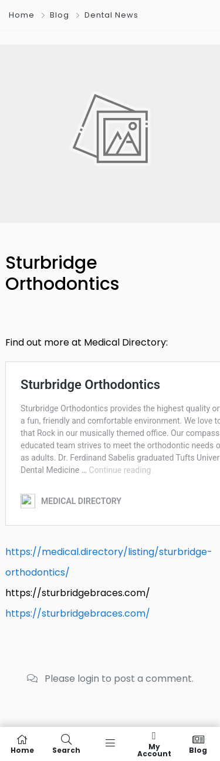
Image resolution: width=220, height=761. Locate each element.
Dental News (111, 15)
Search (66, 744)
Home (22, 15)
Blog (59, 15)
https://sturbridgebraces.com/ (77, 613)
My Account (154, 743)
